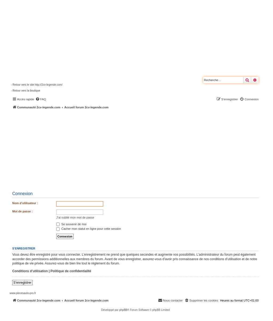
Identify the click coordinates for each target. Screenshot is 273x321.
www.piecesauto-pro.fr (23, 293)
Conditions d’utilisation (30, 271)
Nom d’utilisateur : (25, 203)
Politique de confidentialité (70, 271)
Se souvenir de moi (71, 224)
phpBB (123, 309)
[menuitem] (40, 99)
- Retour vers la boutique (25, 90)
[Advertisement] (141, 149)
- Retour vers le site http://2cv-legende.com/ (36, 84)
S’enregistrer (22, 282)
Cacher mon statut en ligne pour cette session (88, 228)
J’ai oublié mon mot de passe (75, 217)
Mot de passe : (22, 211)
